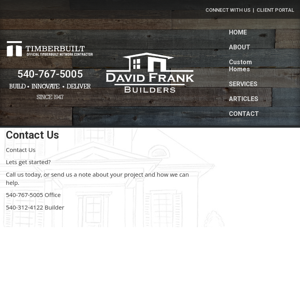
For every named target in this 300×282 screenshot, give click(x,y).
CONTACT (244, 114)
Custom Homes (240, 65)
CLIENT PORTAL (275, 10)
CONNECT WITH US (227, 10)
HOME (238, 32)
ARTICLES (243, 99)
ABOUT (239, 47)
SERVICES (243, 84)
